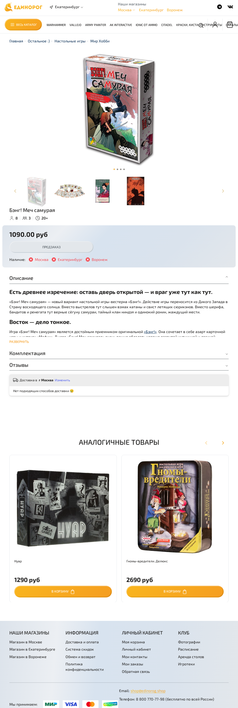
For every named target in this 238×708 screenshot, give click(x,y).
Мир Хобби (100, 41)
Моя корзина (133, 642)
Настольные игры (70, 41)
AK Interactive (121, 25)
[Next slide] (223, 191)
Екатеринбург (151, 9)
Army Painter (95, 25)
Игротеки (186, 664)
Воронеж (175, 9)
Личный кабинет (136, 649)
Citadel (166, 25)
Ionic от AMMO (146, 25)
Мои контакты (134, 656)
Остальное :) (39, 41)
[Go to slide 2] (117, 169)
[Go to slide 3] (120, 169)
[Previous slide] (15, 191)
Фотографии (189, 642)
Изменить (62, 380)
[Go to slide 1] (114, 169)
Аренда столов (191, 656)
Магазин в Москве (25, 642)
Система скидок (80, 649)
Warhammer (56, 25)
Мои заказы (132, 664)
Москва (125, 9)
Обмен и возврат (80, 656)
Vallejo (75, 25)
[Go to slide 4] (124, 169)
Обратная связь (136, 671)
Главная (16, 41)
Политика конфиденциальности (85, 666)
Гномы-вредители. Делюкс (147, 561)
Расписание (188, 649)
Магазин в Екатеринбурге (32, 649)
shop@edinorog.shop (148, 690)
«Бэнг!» (150, 331)
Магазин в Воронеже (28, 656)
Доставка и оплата (82, 642)
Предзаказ (51, 247)
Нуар (18, 561)
